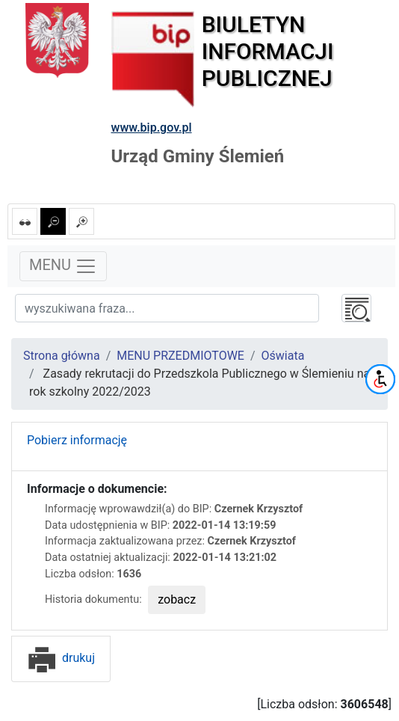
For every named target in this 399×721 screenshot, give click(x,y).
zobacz (177, 599)
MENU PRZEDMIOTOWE (180, 356)
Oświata (283, 356)
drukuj (61, 658)
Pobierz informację (77, 440)
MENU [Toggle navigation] (63, 266)
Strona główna (61, 356)
